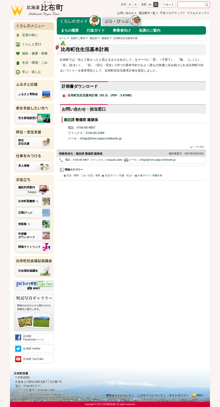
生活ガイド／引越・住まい (118, 175)
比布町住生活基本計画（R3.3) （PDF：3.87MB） (98, 95)
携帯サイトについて (118, 395)
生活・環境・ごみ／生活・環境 (83, 175)
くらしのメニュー (30, 26)
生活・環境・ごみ (31, 63)
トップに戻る (197, 146)
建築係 (107, 38)
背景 (143, 4)
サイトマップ (177, 395)
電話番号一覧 (147, 13)
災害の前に (26, 35)
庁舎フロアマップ (171, 13)
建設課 (95, 38)
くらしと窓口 (28, 44)
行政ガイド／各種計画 (149, 175)
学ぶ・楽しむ (28, 72)
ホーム (64, 38)
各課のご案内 (80, 38)
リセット (168, 4)
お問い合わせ (125, 13)
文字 (123, 4)
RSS (197, 395)
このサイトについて (150, 395)
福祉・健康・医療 (31, 54)
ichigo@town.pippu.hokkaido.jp (101, 138)
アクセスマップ (197, 13)
